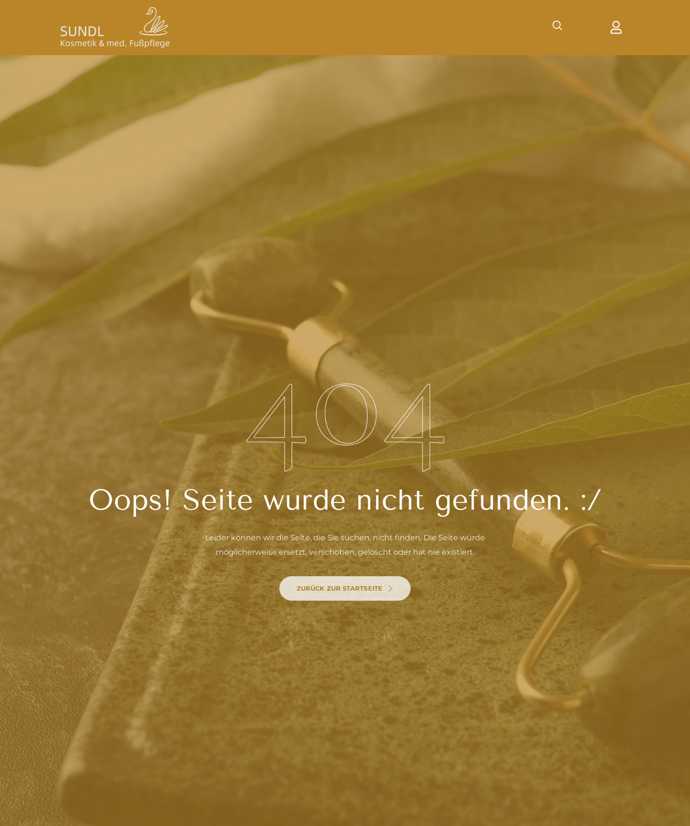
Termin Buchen (409, 27)
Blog (462, 27)
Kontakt (502, 27)
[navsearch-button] (553, 27)
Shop (353, 27)
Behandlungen (231, 27)
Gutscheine (301, 27)
